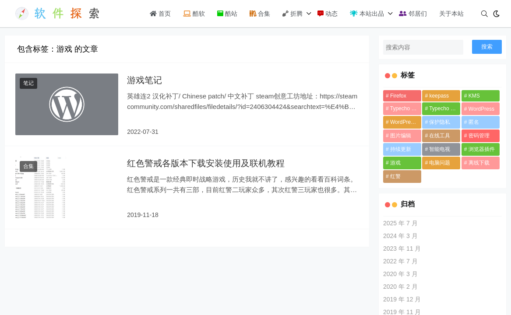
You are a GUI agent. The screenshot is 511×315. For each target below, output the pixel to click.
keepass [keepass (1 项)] (439, 96)
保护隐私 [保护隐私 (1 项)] (439, 122)
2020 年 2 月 (400, 286)
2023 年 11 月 (402, 248)
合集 (260, 13)
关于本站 (451, 13)
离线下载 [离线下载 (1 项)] (479, 163)
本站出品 (367, 13)
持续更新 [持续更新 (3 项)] (400, 149)
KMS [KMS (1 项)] (474, 96)
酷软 (194, 13)
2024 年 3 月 (400, 235)
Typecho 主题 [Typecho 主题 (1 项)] (405, 108)
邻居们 (413, 13)
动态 (327, 13)
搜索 (487, 46)
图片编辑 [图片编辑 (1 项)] (400, 136)
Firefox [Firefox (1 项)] (398, 96)
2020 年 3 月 (400, 273)
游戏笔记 (144, 80)
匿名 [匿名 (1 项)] (474, 122)
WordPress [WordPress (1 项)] (481, 109)
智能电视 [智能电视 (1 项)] (439, 149)
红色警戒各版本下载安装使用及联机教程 (206, 163)
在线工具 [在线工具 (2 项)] (439, 136)
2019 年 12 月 (402, 299)
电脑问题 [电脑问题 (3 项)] (439, 163)
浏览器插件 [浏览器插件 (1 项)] (482, 149)
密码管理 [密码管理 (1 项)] (479, 136)
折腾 (292, 13)
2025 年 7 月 (400, 223)
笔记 (28, 83)
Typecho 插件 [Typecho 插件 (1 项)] (444, 108)
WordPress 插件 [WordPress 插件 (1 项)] (405, 122)
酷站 (227, 13)
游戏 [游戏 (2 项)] (395, 163)
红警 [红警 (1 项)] (395, 176)
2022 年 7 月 (400, 261)
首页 (160, 13)
